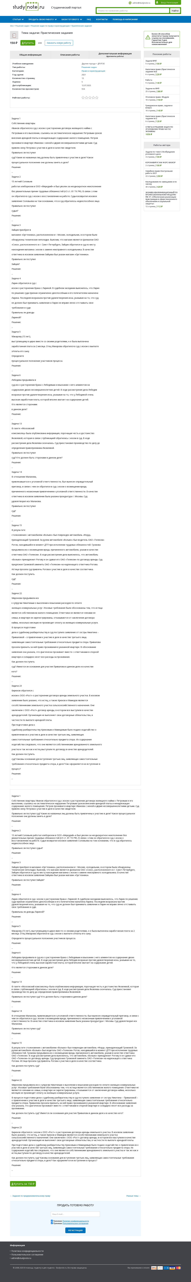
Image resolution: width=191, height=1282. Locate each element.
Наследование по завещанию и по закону (161, 182)
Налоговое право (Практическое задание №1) (160, 117)
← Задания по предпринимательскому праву (30, 1196)
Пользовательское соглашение (27, 1254)
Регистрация (75, 1230)
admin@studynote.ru (141, 3)
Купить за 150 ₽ (24, 1184)
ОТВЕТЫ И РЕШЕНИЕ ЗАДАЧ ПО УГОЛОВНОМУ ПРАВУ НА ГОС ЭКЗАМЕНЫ (159, 129)
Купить (29, 43)
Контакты (102, 19)
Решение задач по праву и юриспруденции (50, 26)
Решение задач (22, 26)
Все (12, 26)
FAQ (89, 19)
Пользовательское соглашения (75, 1223)
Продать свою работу (41, 19)
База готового (70, 19)
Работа (148, 80)
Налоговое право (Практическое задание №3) (160, 70)
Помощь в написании (125, 19)
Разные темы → (133, 1196)
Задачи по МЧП (152, 88)
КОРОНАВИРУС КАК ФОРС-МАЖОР (160, 162)
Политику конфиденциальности (76, 1221)
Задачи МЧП (151, 61)
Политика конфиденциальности (27, 1251)
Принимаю (71, 1221)
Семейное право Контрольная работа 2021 (159, 172)
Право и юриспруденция (93, 71)
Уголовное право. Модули (157, 97)
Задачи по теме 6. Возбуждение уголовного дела (160, 153)
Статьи (17, 19)
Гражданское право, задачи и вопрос (158, 106)
